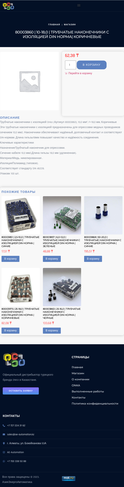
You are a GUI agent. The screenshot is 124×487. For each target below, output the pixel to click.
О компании (80, 379)
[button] (78, 5)
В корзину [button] (10, 259)
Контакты (78, 397)
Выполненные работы (88, 391)
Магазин (78, 373)
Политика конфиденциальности (95, 403)
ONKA (76, 385)
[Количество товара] (70, 65)
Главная (77, 367)
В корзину (92, 65)
